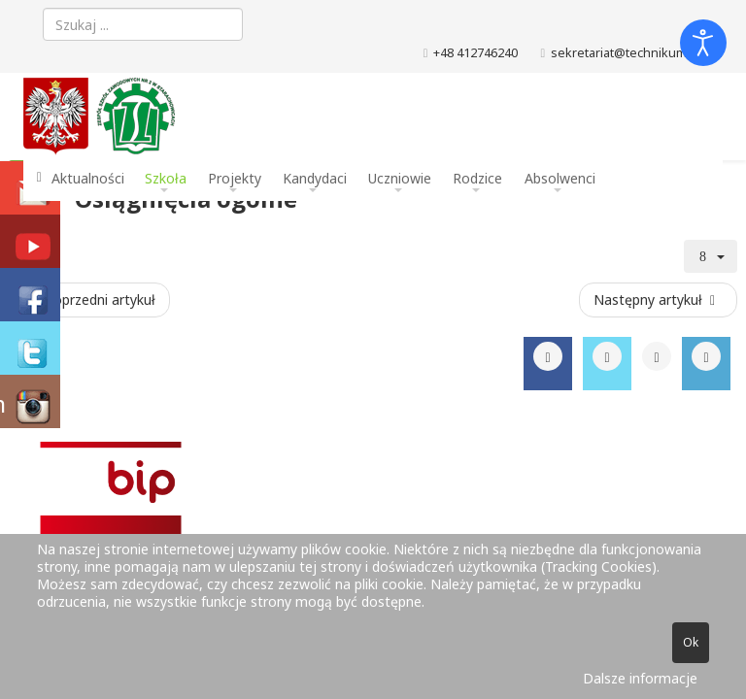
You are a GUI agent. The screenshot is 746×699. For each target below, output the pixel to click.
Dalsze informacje (640, 678)
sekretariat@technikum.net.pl (637, 53)
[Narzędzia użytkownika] (711, 256)
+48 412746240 (475, 53)
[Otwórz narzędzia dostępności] (703, 42)
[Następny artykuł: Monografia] (658, 300)
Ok (690, 642)
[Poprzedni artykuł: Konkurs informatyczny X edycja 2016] (89, 300)
